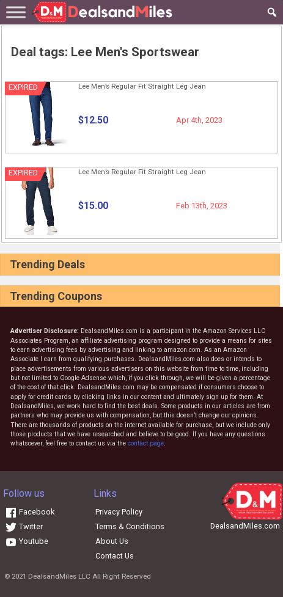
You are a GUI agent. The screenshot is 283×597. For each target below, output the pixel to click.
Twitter (24, 526)
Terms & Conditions (129, 526)
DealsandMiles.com (245, 525)
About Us (111, 541)
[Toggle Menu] (16, 12)
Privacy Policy (118, 511)
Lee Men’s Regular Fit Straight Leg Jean (142, 86)
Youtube (26, 541)
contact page (146, 443)
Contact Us (114, 555)
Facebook (29, 511)
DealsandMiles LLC (59, 576)
